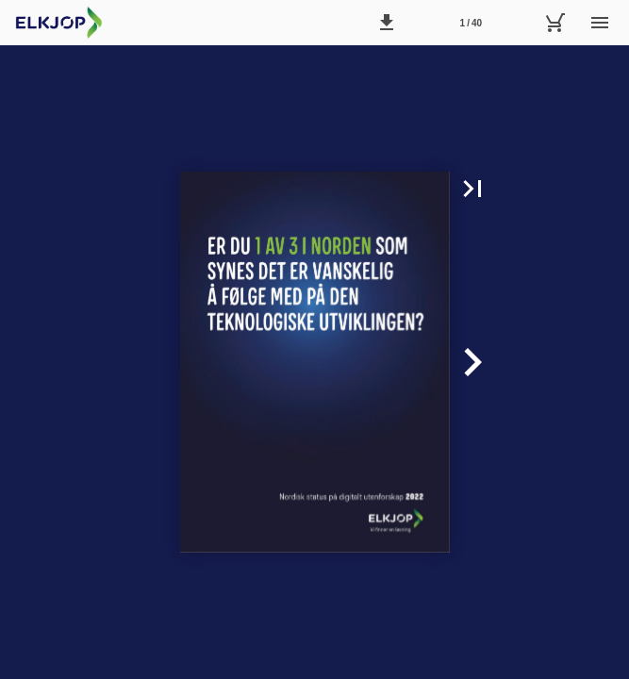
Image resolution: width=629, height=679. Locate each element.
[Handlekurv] (554, 22)
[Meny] (599, 22)
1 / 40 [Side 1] (471, 23)
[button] (386, 22)
